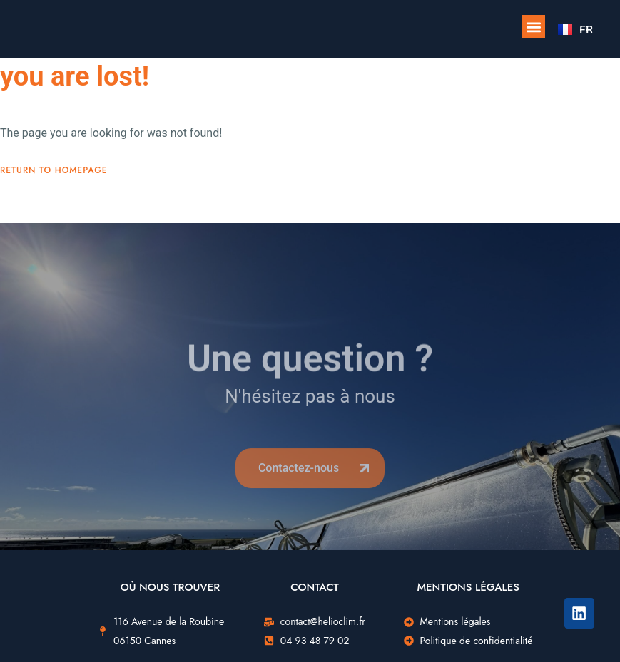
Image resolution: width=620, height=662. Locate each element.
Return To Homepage (54, 170)
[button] (533, 26)
